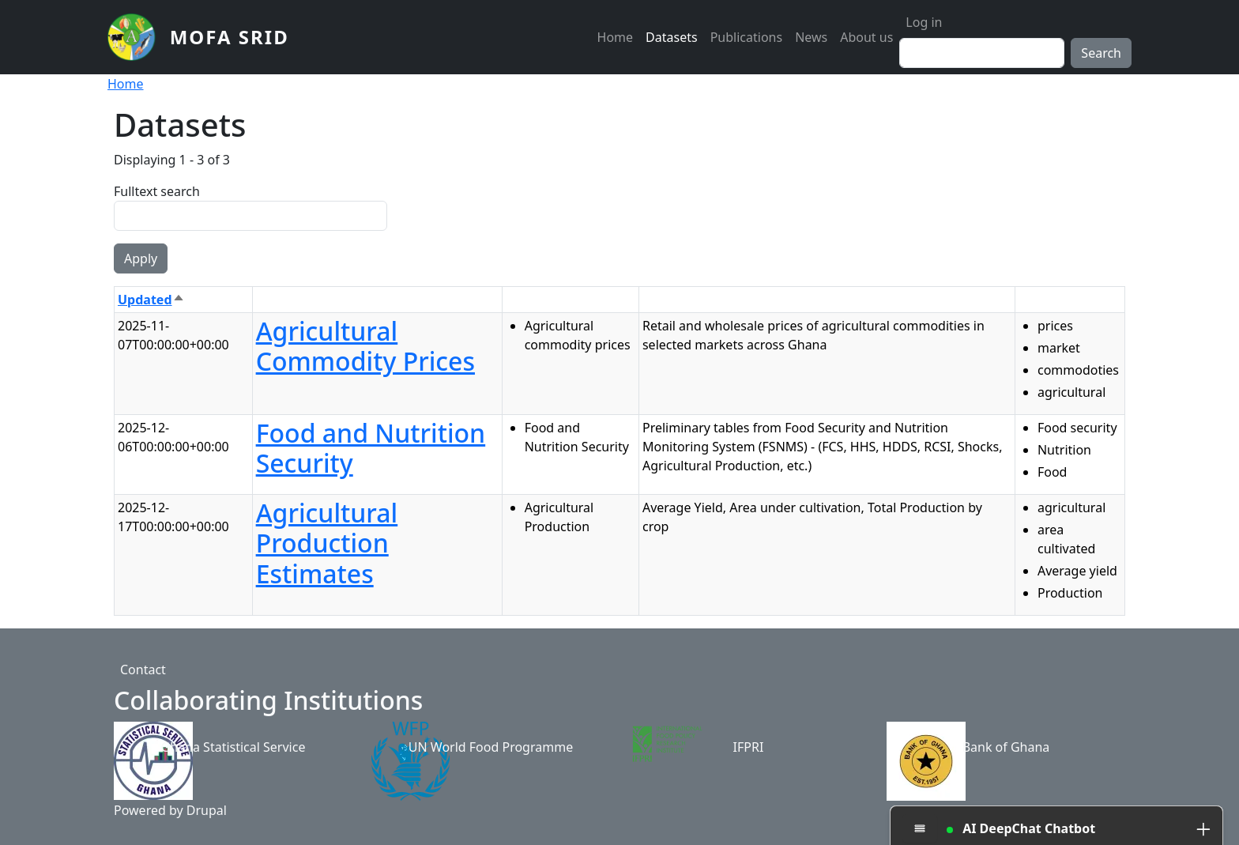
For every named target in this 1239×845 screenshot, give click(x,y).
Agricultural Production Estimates (327, 543)
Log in (924, 22)
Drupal (206, 810)
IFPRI (748, 747)
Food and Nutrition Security (371, 448)
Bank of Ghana (1006, 747)
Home (615, 37)
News (811, 37)
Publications (746, 37)
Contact (143, 669)
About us (866, 37)
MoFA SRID (229, 37)
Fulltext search (157, 191)
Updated (151, 299)
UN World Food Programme (491, 747)
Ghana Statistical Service (233, 747)
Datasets (672, 37)
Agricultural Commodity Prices (365, 346)
